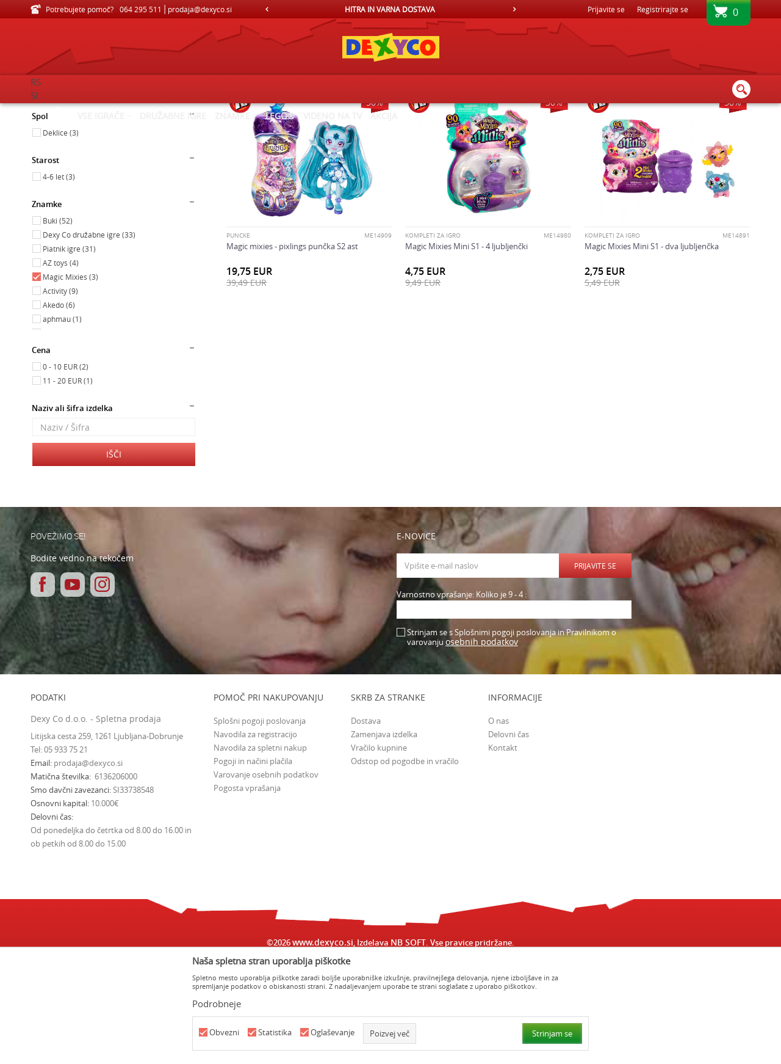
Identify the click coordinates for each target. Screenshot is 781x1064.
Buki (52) (58, 324)
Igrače (48, 167)
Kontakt (502, 850)
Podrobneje (216, 1003)
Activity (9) (60, 394)
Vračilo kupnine (379, 850)
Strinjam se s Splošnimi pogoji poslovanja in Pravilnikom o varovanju (511, 740)
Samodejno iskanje (379, 131)
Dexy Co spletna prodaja (72, 111)
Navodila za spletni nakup (260, 850)
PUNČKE (238, 339)
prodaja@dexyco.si (88, 866)
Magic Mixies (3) (70, 380)
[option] (390, 9)
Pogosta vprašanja (247, 891)
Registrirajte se (662, 9)
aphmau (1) (62, 422)
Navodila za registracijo (255, 837)
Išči (113, 557)
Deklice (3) (61, 236)
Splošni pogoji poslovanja (260, 823)
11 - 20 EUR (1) (68, 484)
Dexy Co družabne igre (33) (89, 338)
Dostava (366, 823)
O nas (498, 823)
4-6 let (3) (59, 280)
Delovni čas (508, 837)
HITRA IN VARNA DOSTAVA (390, 9)
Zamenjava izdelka (384, 837)
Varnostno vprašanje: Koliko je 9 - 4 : (462, 697)
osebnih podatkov (481, 745)
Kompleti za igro (433, 339)
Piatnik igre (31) (69, 352)
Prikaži (624, 131)
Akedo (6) (59, 408)
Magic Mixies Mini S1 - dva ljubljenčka (652, 349)
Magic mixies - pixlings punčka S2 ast (292, 349)
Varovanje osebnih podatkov (266, 877)
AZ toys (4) (61, 366)
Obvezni (224, 1032)
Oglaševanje (333, 1032)
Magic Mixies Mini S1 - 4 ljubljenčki (466, 349)
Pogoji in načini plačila (253, 864)
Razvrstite (446, 131)
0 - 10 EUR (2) (65, 470)
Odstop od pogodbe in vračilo (405, 864)
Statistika (275, 1032)
